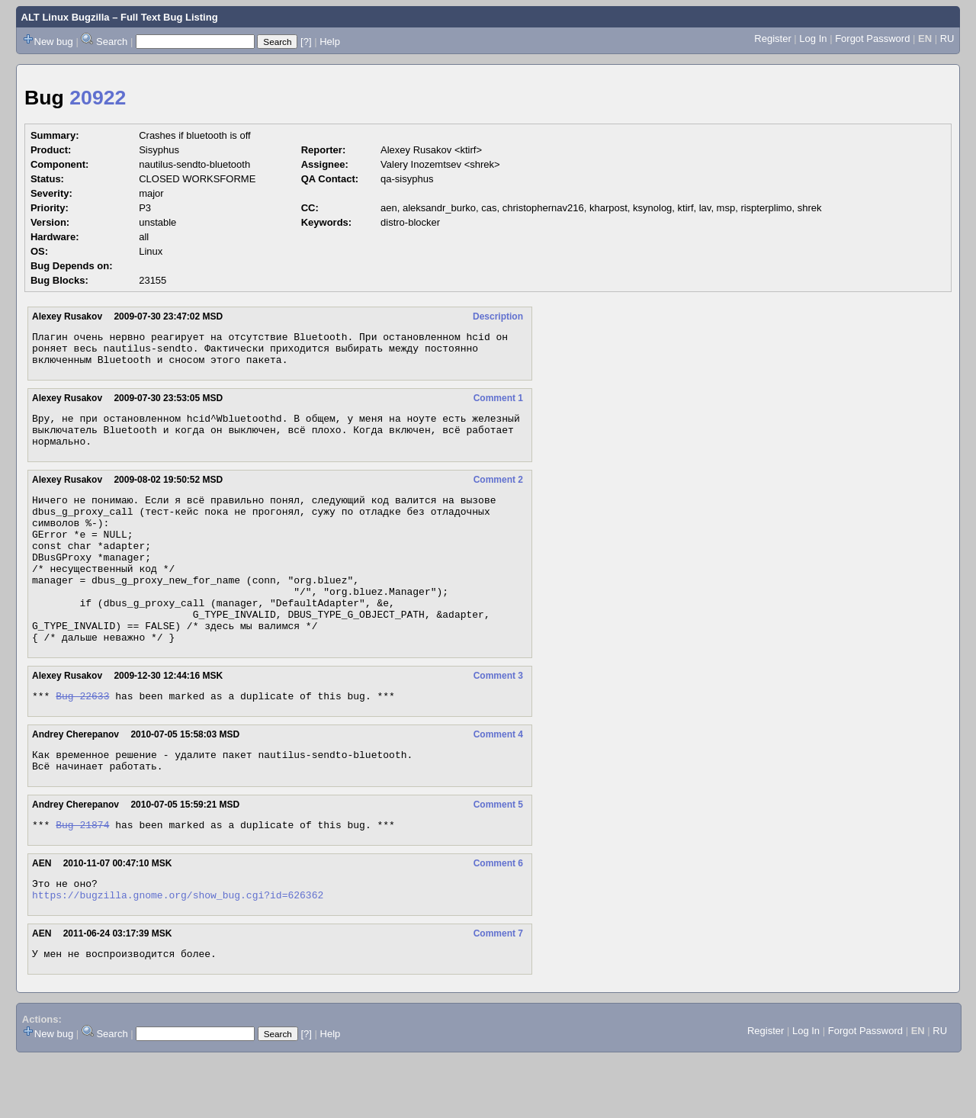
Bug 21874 (82, 877)
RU (947, 38)
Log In (813, 38)
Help (329, 41)
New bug (53, 41)
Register (772, 38)
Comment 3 (498, 719)
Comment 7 (498, 990)
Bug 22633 (82, 741)
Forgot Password (872, 38)
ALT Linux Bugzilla (65, 17)
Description (498, 316)
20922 (97, 97)
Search (111, 41)
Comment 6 (498, 916)
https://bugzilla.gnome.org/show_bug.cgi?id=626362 (177, 952)
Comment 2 (498, 493)
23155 (152, 280)
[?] (305, 41)
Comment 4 (498, 780)
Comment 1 (498, 405)
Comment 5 (498, 855)
